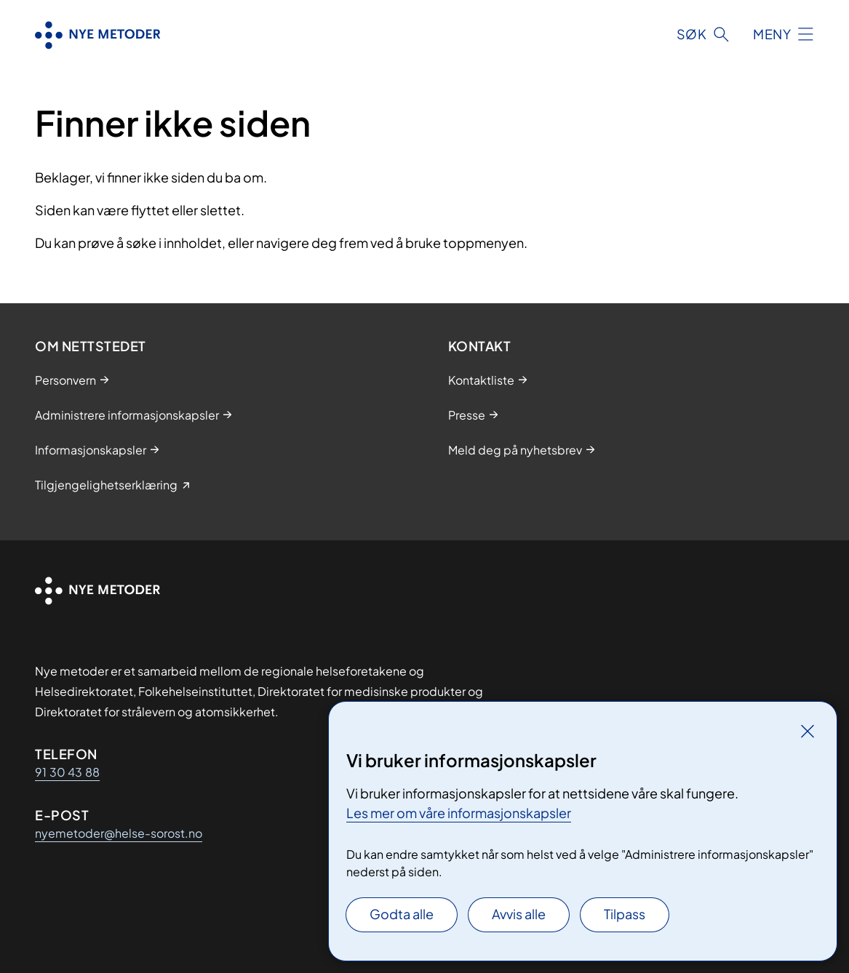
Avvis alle (519, 913)
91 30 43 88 (67, 772)
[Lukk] (807, 730)
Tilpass (624, 913)
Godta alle (402, 913)
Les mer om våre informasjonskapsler (458, 812)
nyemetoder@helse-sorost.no (118, 833)
